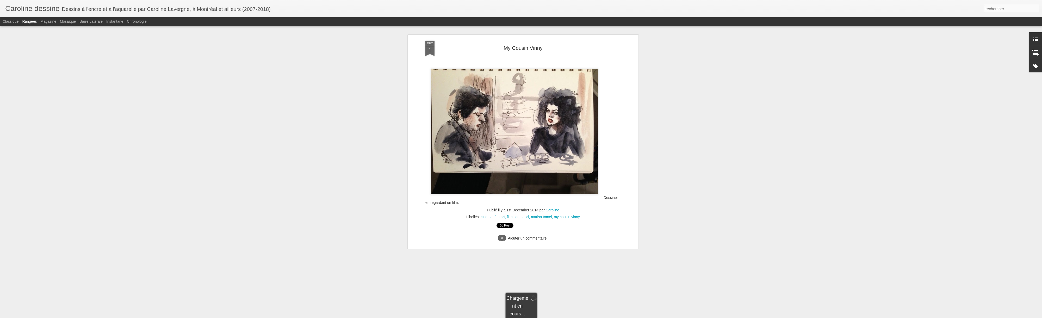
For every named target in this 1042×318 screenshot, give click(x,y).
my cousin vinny (567, 196)
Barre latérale (91, 21)
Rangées (29, 21)
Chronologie (137, 21)
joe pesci (521, 196)
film (510, 196)
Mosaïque (68, 21)
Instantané (114, 21)
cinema (486, 196)
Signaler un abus (586, 315)
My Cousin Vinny (523, 27)
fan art (499, 196)
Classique (10, 21)
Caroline (552, 189)
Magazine (48, 21)
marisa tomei (541, 196)
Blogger (569, 315)
